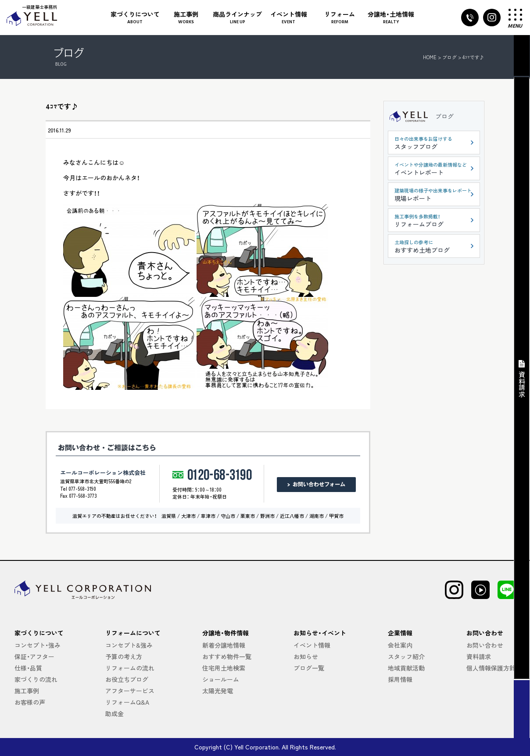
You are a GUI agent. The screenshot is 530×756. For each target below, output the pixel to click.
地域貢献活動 (406, 667)
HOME (430, 57)
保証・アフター (34, 656)
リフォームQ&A (127, 702)
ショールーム (220, 679)
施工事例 (26, 690)
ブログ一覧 (309, 667)
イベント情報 (312, 645)
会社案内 (400, 645)
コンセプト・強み (37, 645)
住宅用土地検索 (223, 667)
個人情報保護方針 (491, 667)
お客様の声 (29, 702)
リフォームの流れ (129, 667)
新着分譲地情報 (223, 645)
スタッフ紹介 (406, 656)
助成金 (114, 713)
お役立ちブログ (126, 679)
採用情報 (400, 679)
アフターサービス (129, 690)
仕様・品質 (28, 667)
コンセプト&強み (129, 645)
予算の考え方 (123, 656)
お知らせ (306, 656)
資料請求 (478, 656)
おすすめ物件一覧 (226, 656)
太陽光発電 (217, 690)
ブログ (444, 116)
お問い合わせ (484, 645)
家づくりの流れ (35, 679)
